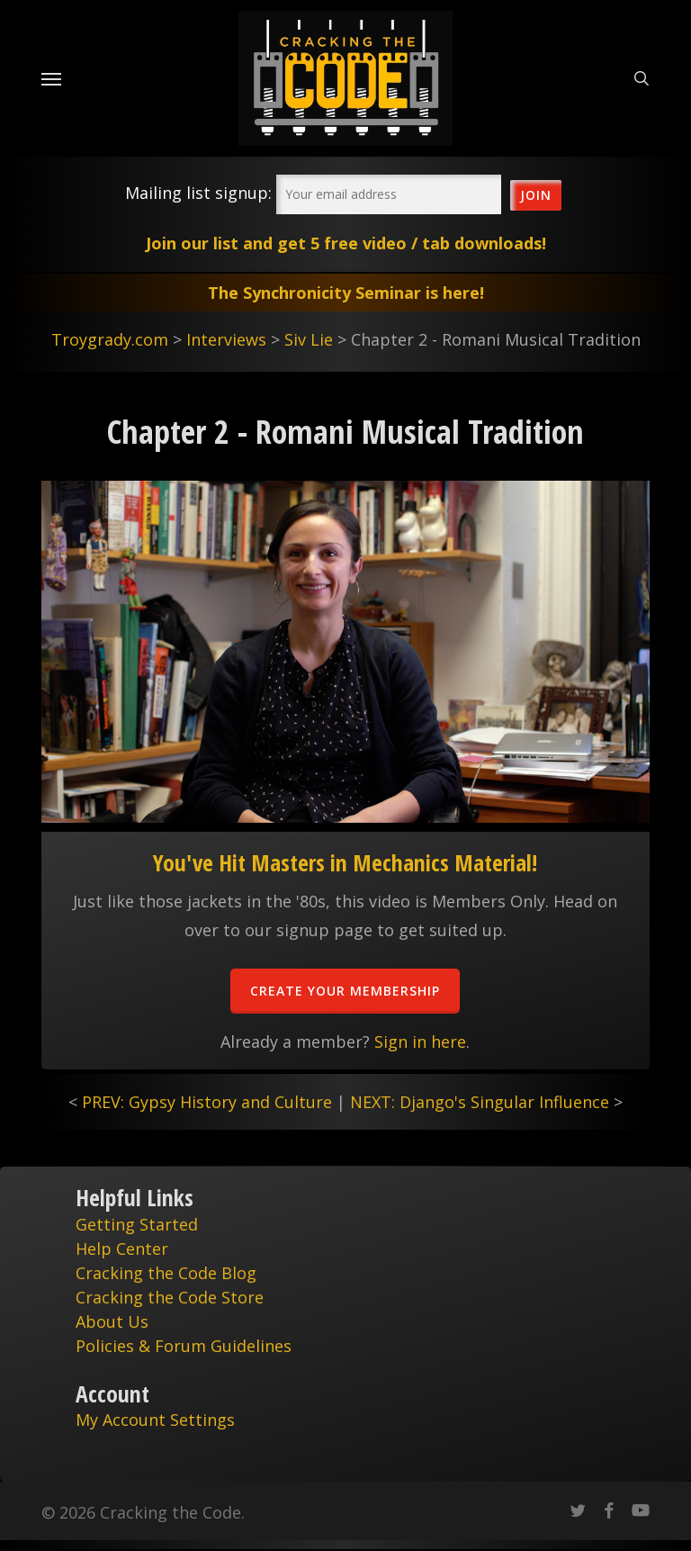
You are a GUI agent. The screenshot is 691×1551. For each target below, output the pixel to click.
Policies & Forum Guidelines (184, 1346)
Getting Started (137, 1224)
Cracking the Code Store (170, 1297)
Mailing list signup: (198, 192)
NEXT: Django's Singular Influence (479, 1102)
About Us (112, 1321)
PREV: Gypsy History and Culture (207, 1102)
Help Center (122, 1248)
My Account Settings (155, 1419)
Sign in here (420, 1041)
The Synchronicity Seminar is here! (346, 292)
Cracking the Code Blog (166, 1273)
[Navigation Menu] (51, 78)
